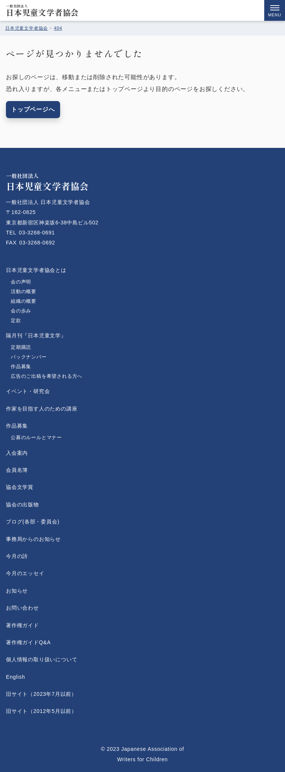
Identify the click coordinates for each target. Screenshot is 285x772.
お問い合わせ (22, 608)
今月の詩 (17, 556)
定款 (23, 320)
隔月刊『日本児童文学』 (36, 335)
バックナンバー (29, 357)
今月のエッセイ (25, 573)
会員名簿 (17, 470)
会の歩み (21, 311)
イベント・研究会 (28, 391)
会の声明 (21, 282)
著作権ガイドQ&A (28, 642)
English (15, 677)
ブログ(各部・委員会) (32, 522)
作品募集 (21, 366)
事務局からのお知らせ (33, 539)
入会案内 (17, 453)
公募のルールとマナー (36, 437)
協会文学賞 (19, 487)
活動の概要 (23, 291)
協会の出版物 (22, 504)
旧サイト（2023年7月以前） (41, 694)
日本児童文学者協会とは (36, 270)
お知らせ (17, 591)
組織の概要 (23, 301)
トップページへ (33, 109)
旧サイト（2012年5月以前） (41, 711)
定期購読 (21, 347)
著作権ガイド (22, 625)
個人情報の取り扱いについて (41, 659)
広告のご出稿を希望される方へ (46, 376)
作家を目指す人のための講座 (41, 409)
